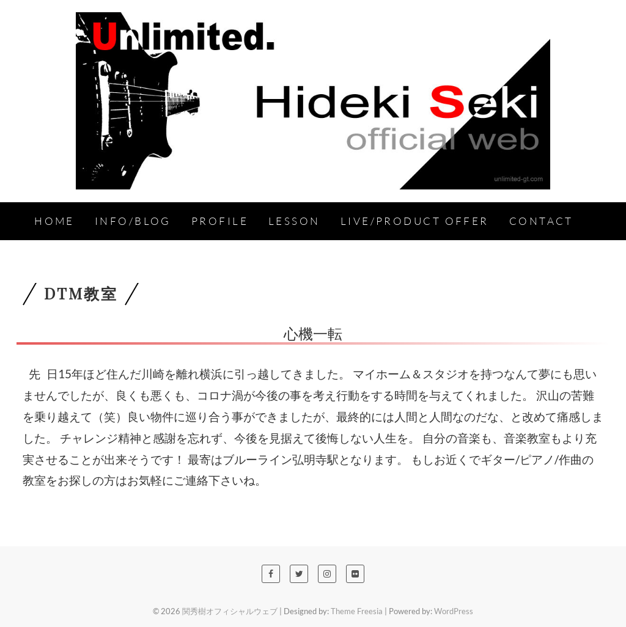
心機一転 (313, 333)
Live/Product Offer (415, 221)
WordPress (453, 611)
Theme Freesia (357, 611)
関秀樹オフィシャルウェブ (230, 611)
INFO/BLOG (133, 221)
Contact (541, 221)
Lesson (294, 221)
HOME (54, 221)
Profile (219, 221)
